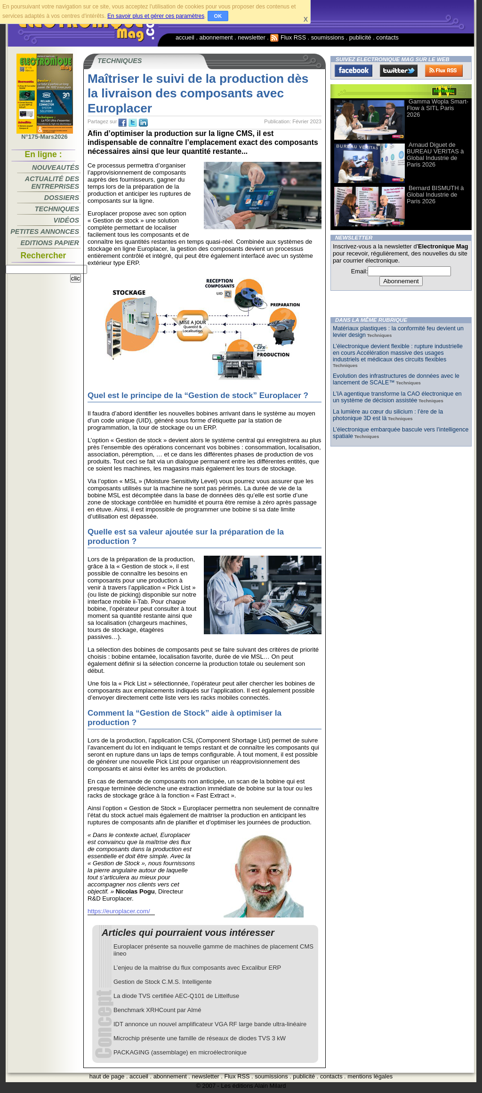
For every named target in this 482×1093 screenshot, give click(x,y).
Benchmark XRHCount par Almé (157, 1009)
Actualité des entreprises (52, 182)
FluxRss (444, 70)
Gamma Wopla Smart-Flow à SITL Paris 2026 (437, 108)
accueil (185, 37)
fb (122, 123)
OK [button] (218, 16)
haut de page (107, 1076)
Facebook (353, 70)
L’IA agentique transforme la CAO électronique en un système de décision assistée (397, 397)
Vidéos (66, 220)
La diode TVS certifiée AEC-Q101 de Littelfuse (176, 995)
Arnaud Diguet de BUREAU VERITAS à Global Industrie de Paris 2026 (435, 154)
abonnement (216, 37)
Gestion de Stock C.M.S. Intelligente (162, 981)
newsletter (251, 37)
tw (132, 123)
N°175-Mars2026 (44, 134)
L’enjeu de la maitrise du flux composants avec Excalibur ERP (197, 967)
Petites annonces (44, 231)
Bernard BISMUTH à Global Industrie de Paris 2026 (435, 194)
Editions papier (50, 243)
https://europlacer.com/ (119, 911)
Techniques (57, 209)
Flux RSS (288, 37)
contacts (387, 37)
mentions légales (370, 1076)
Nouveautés (55, 167)
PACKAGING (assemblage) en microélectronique (180, 1052)
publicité (360, 37)
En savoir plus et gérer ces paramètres (155, 16)
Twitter (399, 70)
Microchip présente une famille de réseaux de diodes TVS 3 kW (199, 1038)
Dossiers (61, 197)
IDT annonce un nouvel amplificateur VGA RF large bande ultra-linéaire (209, 1024)
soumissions (327, 37)
